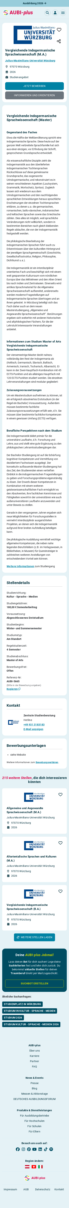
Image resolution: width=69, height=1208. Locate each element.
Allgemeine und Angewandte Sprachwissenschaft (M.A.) (25, 810)
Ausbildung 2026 (34, 3)
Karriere (34, 1055)
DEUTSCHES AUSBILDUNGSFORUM (34, 1099)
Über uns (34, 1050)
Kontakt (59, 1189)
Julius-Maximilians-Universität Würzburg (30, 60)
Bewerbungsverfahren (47, 762)
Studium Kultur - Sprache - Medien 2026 (31, 1024)
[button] (63, 13)
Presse (35, 1083)
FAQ (34, 1066)
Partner (34, 1061)
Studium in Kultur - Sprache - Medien (29, 1010)
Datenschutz (42, 1189)
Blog (34, 1088)
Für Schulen (34, 1126)
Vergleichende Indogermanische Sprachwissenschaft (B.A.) (27, 907)
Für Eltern (34, 1131)
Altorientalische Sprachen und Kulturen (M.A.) (31, 858)
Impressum (10, 1189)
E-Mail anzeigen (33, 729)
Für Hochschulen (34, 1120)
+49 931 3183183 (34, 724)
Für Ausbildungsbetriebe (34, 1115)
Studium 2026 (13, 1017)
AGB (26, 1189)
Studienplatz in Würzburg (22, 1004)
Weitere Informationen (20, 566)
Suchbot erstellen (34, 983)
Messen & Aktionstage (34, 1093)
